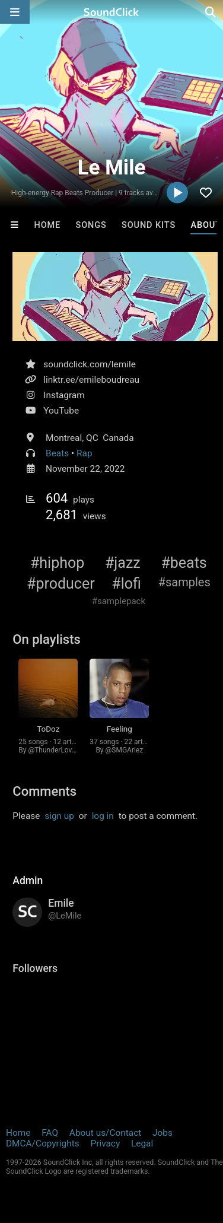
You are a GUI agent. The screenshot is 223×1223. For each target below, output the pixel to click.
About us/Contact (105, 1132)
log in (103, 816)
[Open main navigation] (15, 12)
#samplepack (118, 601)
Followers (35, 968)
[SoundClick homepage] (111, 12)
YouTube (61, 410)
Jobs (162, 1132)
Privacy (105, 1143)
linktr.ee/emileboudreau (91, 379)
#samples (184, 582)
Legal (142, 1143)
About (205, 225)
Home (47, 225)
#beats (183, 562)
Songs (90, 225)
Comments (44, 791)
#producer (61, 583)
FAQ (50, 1132)
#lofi (126, 583)
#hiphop (57, 562)
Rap (85, 453)
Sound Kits (149, 225)
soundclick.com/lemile (89, 364)
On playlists (46, 639)
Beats (57, 453)
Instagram (63, 395)
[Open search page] (211, 12)
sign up (59, 816)
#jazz (123, 562)
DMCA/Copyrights (42, 1143)
